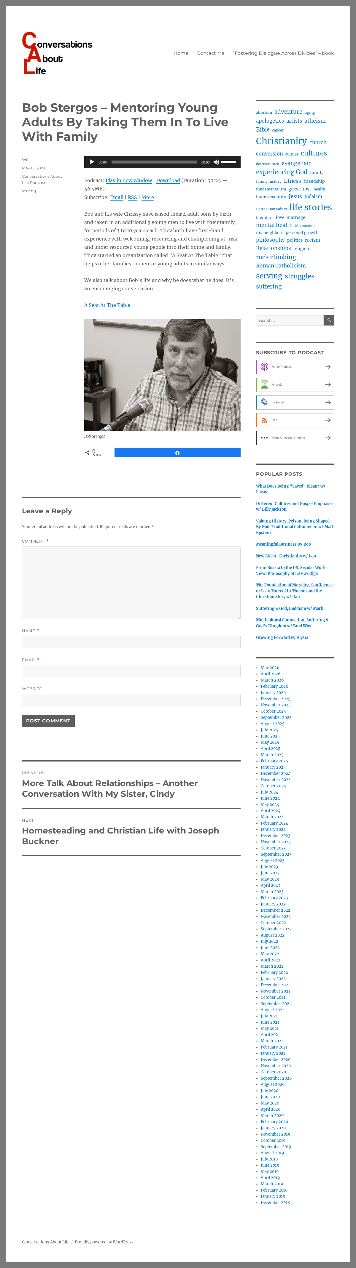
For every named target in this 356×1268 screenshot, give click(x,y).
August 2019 (272, 1152)
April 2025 (270, 748)
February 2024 (274, 823)
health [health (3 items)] (319, 189)
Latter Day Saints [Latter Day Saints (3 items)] (271, 209)
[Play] (92, 162)
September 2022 (276, 929)
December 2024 (275, 773)
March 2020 (272, 1115)
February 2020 (274, 1121)
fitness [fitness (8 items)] (292, 181)
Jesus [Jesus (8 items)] (295, 196)
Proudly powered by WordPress (104, 1242)
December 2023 (275, 835)
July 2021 (269, 1016)
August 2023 (272, 860)
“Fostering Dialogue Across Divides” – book (283, 53)
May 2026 (270, 667)
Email (116, 197)
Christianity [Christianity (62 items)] (281, 141)
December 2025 (275, 698)
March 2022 (272, 966)
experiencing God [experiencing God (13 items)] (282, 172)
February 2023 (274, 897)
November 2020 (276, 1065)
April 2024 (270, 810)
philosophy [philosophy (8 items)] (270, 240)
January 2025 (273, 767)
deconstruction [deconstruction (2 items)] (267, 164)
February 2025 (274, 761)
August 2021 (272, 1009)
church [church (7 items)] (318, 143)
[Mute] (216, 162)
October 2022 (273, 922)
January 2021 (273, 1053)
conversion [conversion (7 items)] (269, 154)
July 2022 (269, 941)
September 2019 (276, 1146)
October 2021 (273, 997)
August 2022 (273, 935)
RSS (132, 197)
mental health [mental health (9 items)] (274, 225)
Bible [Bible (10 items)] (263, 129)
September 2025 (276, 717)
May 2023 (270, 879)
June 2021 (270, 1022)
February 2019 (274, 1190)
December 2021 (275, 985)
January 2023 (273, 904)
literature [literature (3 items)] (265, 217)
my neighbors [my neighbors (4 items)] (269, 232)
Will (26, 159)
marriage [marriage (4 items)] (296, 217)
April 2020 (270, 1109)
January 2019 (273, 1196)
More (148, 197)
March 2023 (272, 891)
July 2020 (269, 1090)
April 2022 (270, 960)
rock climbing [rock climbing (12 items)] (276, 257)
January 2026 (273, 692)
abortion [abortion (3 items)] (264, 112)
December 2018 (275, 1202)
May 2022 (270, 953)
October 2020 (273, 1072)
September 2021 (276, 1003)
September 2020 (276, 1078)
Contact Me (211, 53)
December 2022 (275, 910)
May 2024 (270, 804)
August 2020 (273, 1084)
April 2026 (271, 674)
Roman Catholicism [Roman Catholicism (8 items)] (281, 265)
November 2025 (276, 705)
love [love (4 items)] (280, 217)
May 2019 (270, 1171)
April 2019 (270, 1177)
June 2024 (270, 798)
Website (32, 688)
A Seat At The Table (107, 305)
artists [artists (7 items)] (294, 121)
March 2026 (272, 680)
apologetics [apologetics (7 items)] (270, 121)
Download (168, 180)
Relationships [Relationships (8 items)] (273, 248)
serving (29, 190)
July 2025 (269, 729)
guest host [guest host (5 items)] (299, 189)
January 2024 (273, 829)
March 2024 (272, 817)
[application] (162, 162)
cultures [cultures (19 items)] (314, 153)
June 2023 (270, 873)
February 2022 (274, 972)
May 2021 (270, 1028)
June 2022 (270, 947)
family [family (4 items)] (317, 172)
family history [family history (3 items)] (269, 181)
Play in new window (129, 180)
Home (181, 53)
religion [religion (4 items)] (301, 248)
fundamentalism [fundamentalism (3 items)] (271, 189)
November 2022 (276, 916)
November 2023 (275, 841)
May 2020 (270, 1103)
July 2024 (269, 792)
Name (30, 630)
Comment (35, 541)
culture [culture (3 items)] (291, 154)
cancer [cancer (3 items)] (278, 130)
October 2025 (273, 711)
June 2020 (270, 1096)
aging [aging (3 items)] (310, 112)
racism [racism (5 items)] (312, 240)
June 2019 (270, 1165)
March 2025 (272, 754)
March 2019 (272, 1184)
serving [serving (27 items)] (269, 275)
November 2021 (275, 991)
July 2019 (269, 1159)
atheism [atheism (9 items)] (315, 120)
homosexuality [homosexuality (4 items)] (271, 196)
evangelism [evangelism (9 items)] (297, 163)
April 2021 (270, 1034)
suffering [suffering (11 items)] (269, 286)
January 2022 (273, 978)
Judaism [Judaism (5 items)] (313, 196)
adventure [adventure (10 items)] (288, 111)
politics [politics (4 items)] (295, 240)
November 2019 (275, 1134)
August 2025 (273, 723)
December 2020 (275, 1059)
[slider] (154, 162)
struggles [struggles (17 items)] (299, 276)
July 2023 (269, 866)
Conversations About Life (45, 1242)
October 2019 (273, 1140)
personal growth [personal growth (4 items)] (302, 232)
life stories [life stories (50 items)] (310, 207)
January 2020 (273, 1128)
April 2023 (270, 885)
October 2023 (273, 848)
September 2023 (276, 854)
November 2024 (276, 779)
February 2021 (274, 1047)
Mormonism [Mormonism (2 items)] (305, 226)
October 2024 (273, 785)
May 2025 (270, 742)
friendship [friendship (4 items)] (314, 181)
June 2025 (270, 736)
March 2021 (272, 1040)
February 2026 (274, 686)
